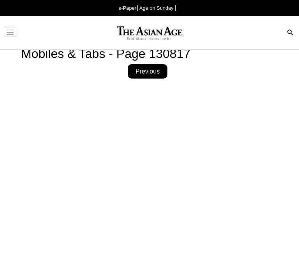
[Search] (290, 33)
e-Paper (127, 8)
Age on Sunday (156, 8)
